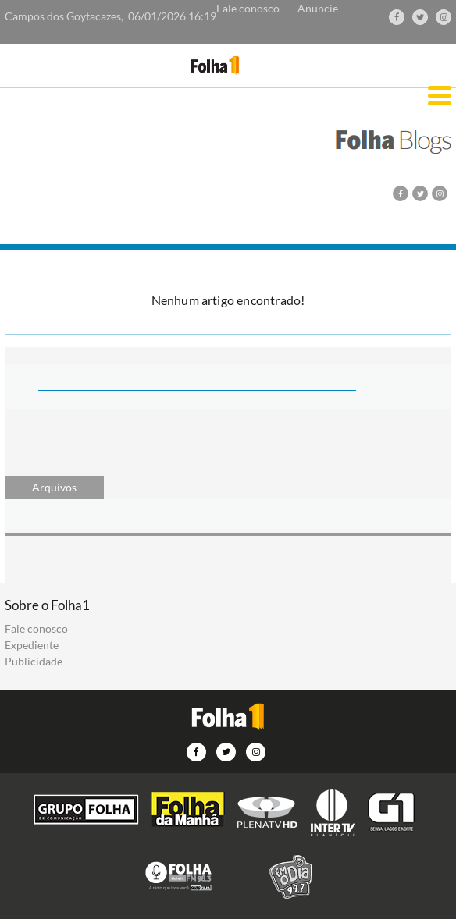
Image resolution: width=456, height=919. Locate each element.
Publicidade (33, 661)
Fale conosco (248, 8)
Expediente (32, 645)
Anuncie (317, 8)
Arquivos (54, 487)
